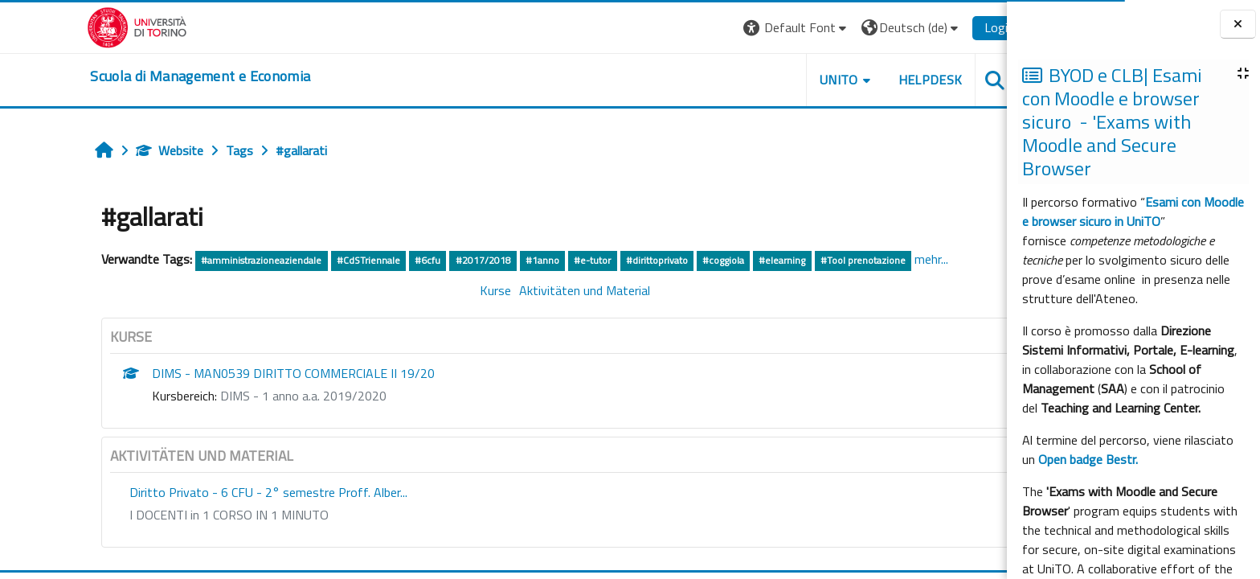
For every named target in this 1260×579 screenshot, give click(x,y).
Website (116, 150)
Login (946, 27)
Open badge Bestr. (1088, 459)
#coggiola (669, 260)
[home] (147, 76)
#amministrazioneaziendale (208, 260)
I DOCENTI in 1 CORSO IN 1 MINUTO (176, 514)
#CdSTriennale (314, 260)
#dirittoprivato (603, 260)
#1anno (488, 260)
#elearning (729, 260)
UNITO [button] (785, 79)
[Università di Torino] (84, 25)
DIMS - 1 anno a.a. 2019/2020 (250, 395)
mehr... (877, 259)
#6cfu (374, 260)
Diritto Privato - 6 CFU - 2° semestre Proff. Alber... (215, 492)
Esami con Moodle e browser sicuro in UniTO (1133, 211)
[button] (743, 27)
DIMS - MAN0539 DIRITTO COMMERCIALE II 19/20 (240, 373)
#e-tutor (539, 260)
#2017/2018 (429, 260)
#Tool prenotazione (809, 260)
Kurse (442, 290)
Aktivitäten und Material (531, 290)
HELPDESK (877, 79)
